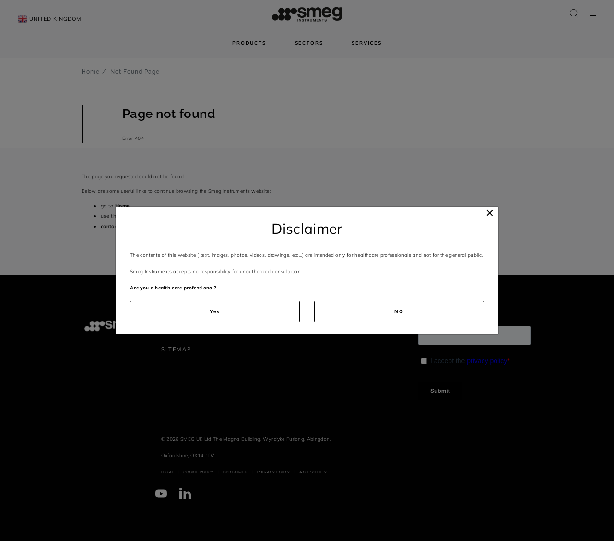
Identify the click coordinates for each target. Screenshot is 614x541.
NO (399, 311)
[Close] (489, 213)
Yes (215, 311)
